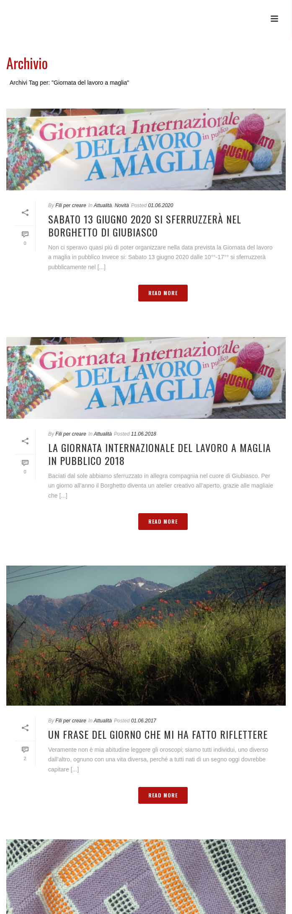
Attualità (103, 205)
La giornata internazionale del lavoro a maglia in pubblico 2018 (159, 454)
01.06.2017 (143, 721)
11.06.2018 (143, 434)
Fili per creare (70, 205)
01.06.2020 (160, 205)
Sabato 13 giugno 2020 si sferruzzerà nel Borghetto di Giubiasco (144, 225)
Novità (122, 205)
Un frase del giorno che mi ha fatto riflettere (158, 734)
